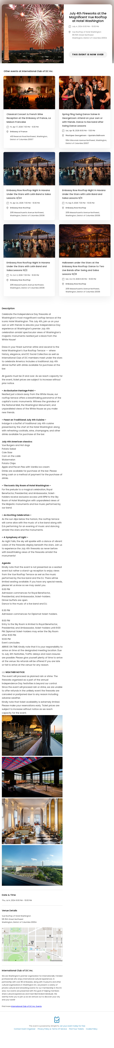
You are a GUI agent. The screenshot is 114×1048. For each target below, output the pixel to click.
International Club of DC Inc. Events (26, 1006)
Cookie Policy (91, 1029)
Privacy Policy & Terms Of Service (52, 1029)
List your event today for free (72, 1026)
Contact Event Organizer (24, 1029)
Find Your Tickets (76, 1029)
